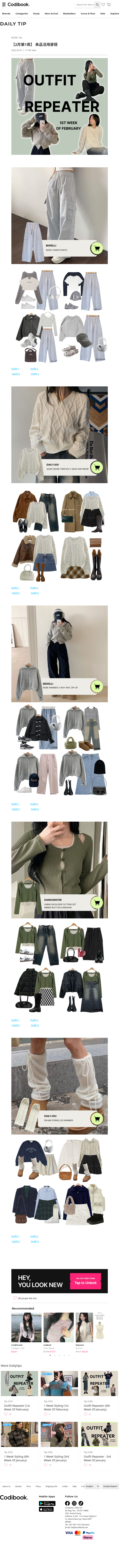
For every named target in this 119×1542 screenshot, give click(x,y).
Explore (114, 13)
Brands (6, 13)
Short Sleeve (49, 1348)
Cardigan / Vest (18, 1348)
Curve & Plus (88, 13)
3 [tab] (59, 1355)
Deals (36, 13)
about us (6, 1486)
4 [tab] (64, 1355)
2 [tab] (54, 1355)
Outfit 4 (35, 373)
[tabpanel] (27, 1332)
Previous (9, 1332)
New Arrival (51, 13)
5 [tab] (68, 1355)
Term (28, 1486)
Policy (38, 1486)
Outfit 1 (15, 368)
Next (110, 1332)
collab (65, 1486)
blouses (79, 1348)
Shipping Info (51, 1486)
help (74, 1486)
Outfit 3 (16, 373)
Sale (102, 13)
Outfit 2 (34, 368)
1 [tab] (50, 1355)
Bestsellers (69, 13)
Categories (22, 13)
